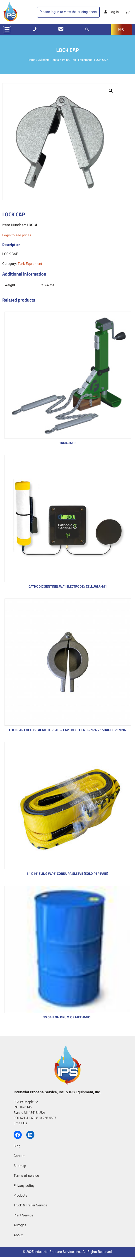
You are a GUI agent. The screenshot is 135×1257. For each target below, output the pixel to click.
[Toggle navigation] (7, 29)
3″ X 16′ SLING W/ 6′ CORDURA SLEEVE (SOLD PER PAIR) (67, 873)
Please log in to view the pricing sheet (68, 12)
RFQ (121, 29)
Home (31, 60)
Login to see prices (16, 235)
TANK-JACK (67, 443)
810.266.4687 (46, 1118)
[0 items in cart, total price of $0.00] (127, 12)
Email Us (20, 1123)
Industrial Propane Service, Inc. (57, 1252)
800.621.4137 (24, 1118)
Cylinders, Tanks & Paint (53, 60)
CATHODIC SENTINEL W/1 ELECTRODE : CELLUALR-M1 (68, 586)
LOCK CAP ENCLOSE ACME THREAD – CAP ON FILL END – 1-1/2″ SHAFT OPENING (67, 730)
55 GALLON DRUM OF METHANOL (67, 1017)
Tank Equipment (81, 60)
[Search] (87, 29)
